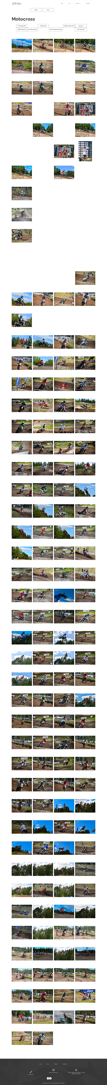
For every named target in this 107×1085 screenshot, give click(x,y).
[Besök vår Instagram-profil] (50, 1078)
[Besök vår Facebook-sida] (48, 1078)
